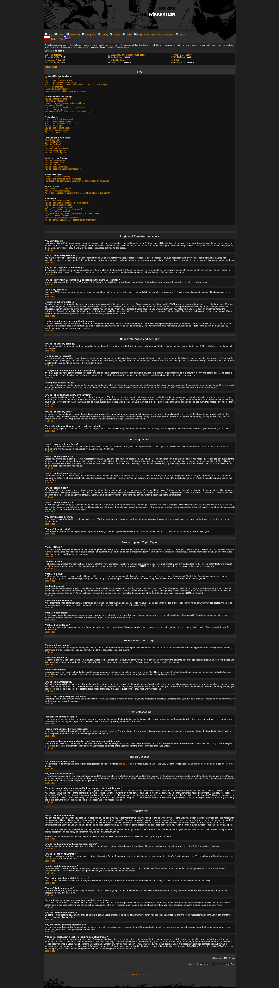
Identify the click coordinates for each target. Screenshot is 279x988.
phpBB (134, 975)
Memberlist (73, 35)
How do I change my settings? (58, 99)
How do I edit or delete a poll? (57, 128)
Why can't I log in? (52, 78)
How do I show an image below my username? (65, 107)
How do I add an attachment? (57, 201)
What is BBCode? (52, 140)
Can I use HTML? (52, 142)
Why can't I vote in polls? (55, 132)
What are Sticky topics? (55, 150)
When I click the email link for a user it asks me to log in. (69, 112)
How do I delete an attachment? (58, 205)
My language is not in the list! (57, 105)
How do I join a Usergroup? (56, 167)
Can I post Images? (53, 146)
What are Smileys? (53, 144)
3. (181, 55)
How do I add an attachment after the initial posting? (67, 203)
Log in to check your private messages (154, 35)
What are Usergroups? (54, 165)
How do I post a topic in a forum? (59, 119)
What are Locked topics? (55, 153)
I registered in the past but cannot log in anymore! (66, 91)
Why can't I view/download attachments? (62, 218)
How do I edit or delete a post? (58, 121)
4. (55, 60)
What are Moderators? (54, 163)
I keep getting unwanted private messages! (63, 179)
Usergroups (89, 35)
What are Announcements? (56, 148)
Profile (127, 35)
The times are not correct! (56, 101)
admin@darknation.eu (118, 47)
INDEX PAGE (57, 39)
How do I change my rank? (56, 109)
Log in (180, 35)
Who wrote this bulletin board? (58, 189)
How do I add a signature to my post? (61, 124)
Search (59, 35)
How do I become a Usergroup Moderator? (63, 169)
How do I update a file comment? (59, 207)
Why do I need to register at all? (58, 80)
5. (116, 60)
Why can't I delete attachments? (58, 216)
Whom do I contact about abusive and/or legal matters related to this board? (77, 193)
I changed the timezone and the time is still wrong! (66, 103)
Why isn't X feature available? (57, 191)
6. (175, 60)
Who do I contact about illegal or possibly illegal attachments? (71, 220)
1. (53, 55)
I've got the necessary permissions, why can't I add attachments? (72, 213)
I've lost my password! (54, 87)
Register (115, 35)
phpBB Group (125, 764)
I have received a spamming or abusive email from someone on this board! (77, 181)
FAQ (48, 35)
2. (127, 55)
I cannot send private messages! (58, 177)
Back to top (50, 250)
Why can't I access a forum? (57, 130)
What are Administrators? (55, 160)
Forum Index (51, 67)
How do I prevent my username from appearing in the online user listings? (76, 85)
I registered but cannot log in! (57, 89)
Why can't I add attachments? (57, 211)
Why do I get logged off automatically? (61, 83)
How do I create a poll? (54, 126)
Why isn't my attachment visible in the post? (63, 209)
